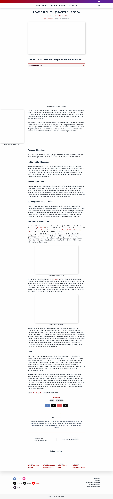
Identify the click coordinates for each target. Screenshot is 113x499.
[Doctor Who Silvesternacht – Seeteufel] (79, 458)
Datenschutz (97, 478)
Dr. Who (55, 279)
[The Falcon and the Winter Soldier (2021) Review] (49, 458)
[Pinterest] (59, 405)
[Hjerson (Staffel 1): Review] (64, 458)
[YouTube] (35, 483)
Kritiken (54, 5)
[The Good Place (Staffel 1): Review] (34, 458)
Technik (63, 5)
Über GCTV (72, 5)
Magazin (46, 5)
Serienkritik (65, 15)
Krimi (52, 400)
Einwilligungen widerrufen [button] (93, 486)
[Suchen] (99, 5)
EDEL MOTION (37, 393)
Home (38, 5)
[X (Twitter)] (53, 405)
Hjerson (51, 230)
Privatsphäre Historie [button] (94, 484)
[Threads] (65, 405)
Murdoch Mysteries (41, 230)
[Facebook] (47, 405)
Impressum (97, 480)
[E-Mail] (99, 1)
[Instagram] (26, 478)
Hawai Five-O (41, 228)
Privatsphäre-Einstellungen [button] (93, 482)
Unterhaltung (59, 400)
